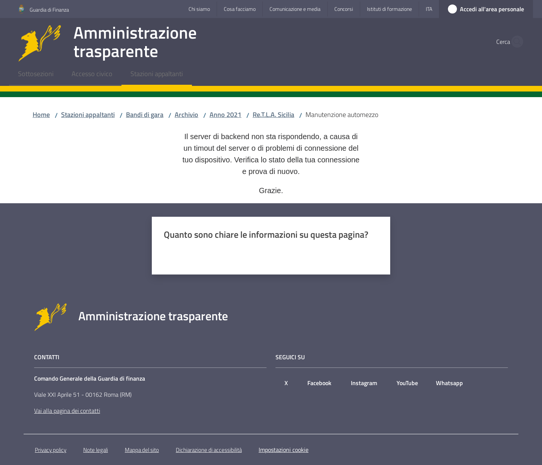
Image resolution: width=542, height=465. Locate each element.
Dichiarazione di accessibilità (209, 450)
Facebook (319, 382)
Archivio (186, 115)
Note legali (95, 450)
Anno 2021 (225, 115)
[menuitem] (36, 74)
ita (429, 9)
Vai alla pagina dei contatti (67, 410)
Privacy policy (50, 450)
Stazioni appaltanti (88, 115)
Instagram (364, 382)
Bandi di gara (144, 115)
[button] (515, 42)
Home (41, 115)
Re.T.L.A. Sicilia (273, 115)
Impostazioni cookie (283, 449)
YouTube (407, 382)
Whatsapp (449, 382)
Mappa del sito (142, 450)
